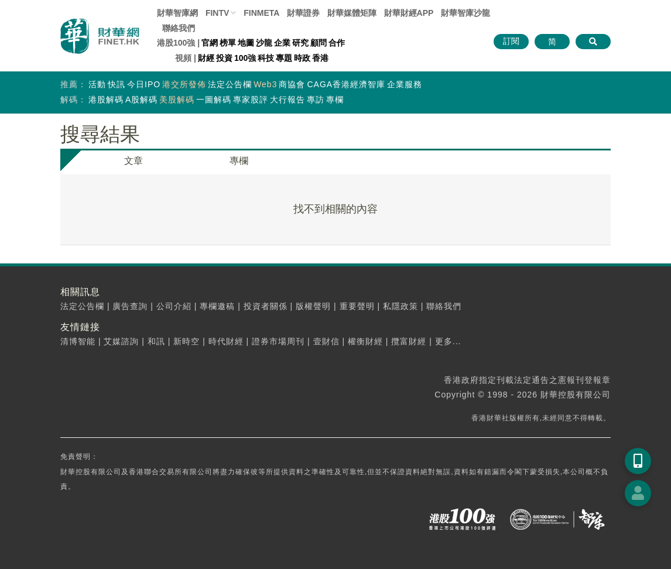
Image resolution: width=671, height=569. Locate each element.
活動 (97, 84)
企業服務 (404, 84)
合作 (336, 42)
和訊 (156, 341)
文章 (133, 161)
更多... (448, 341)
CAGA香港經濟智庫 (346, 84)
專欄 (335, 99)
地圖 (246, 42)
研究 (300, 42)
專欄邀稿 (217, 306)
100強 (245, 58)
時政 (302, 58)
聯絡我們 (178, 28)
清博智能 (77, 341)
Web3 (265, 84)
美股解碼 (176, 99)
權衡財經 (365, 341)
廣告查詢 (130, 306)
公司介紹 (173, 306)
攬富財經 (408, 341)
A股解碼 (141, 99)
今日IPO (143, 84)
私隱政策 (400, 306)
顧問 (318, 42)
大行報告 (287, 99)
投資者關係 (265, 306)
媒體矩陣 (351, 13)
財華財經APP (409, 13)
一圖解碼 (213, 99)
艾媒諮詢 (121, 341)
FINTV (217, 13)
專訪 (315, 99)
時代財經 (226, 341)
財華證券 (303, 13)
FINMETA (261, 13)
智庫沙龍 (465, 13)
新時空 (186, 341)
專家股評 (250, 99)
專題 (284, 58)
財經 (206, 58)
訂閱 (511, 41)
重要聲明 (357, 306)
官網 (209, 42)
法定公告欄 (230, 84)
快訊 (116, 84)
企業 (282, 42)
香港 (320, 58)
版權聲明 (313, 306)
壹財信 (326, 341)
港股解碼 (106, 99)
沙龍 (264, 42)
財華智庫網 (177, 13)
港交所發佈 (184, 84)
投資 (224, 58)
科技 (266, 58)
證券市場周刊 (278, 341)
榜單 (228, 42)
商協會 (292, 84)
